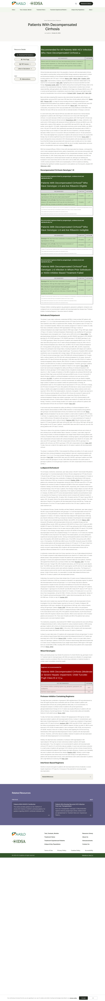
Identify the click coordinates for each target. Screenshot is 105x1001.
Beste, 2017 (57, 111)
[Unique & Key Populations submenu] (84, 9)
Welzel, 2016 (48, 83)
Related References (48, 920)
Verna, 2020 (44, 158)
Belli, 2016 (89, 85)
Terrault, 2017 (45, 102)
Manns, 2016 (78, 617)
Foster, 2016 (78, 724)
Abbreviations (26, 79)
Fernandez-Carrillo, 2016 (83, 88)
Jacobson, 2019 (86, 856)
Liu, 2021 (87, 440)
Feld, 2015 (71, 540)
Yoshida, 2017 (84, 713)
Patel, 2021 (67, 901)
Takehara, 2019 (55, 496)
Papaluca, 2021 (59, 894)
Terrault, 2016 (78, 749)
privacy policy (73, 998)
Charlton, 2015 (58, 83)
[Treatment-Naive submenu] (45, 9)
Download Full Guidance (25, 55)
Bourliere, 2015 (63, 668)
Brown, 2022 (86, 845)
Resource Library (86, 3)
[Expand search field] (76, 4)
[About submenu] (92, 9)
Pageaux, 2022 (50, 167)
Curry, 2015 (67, 83)
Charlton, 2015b (53, 568)
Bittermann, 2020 (46, 192)
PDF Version (25, 64)
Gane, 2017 (80, 524)
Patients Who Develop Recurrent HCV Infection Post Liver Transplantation (70, 948)
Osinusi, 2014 (76, 763)
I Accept (83, 998)
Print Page (26, 59)
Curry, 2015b (80, 386)
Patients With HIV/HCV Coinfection (24, 948)
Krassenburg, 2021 (85, 134)
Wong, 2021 (54, 487)
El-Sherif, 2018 (85, 100)
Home (45, 20)
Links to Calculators (24, 68)
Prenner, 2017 (67, 111)
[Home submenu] (15, 9)
